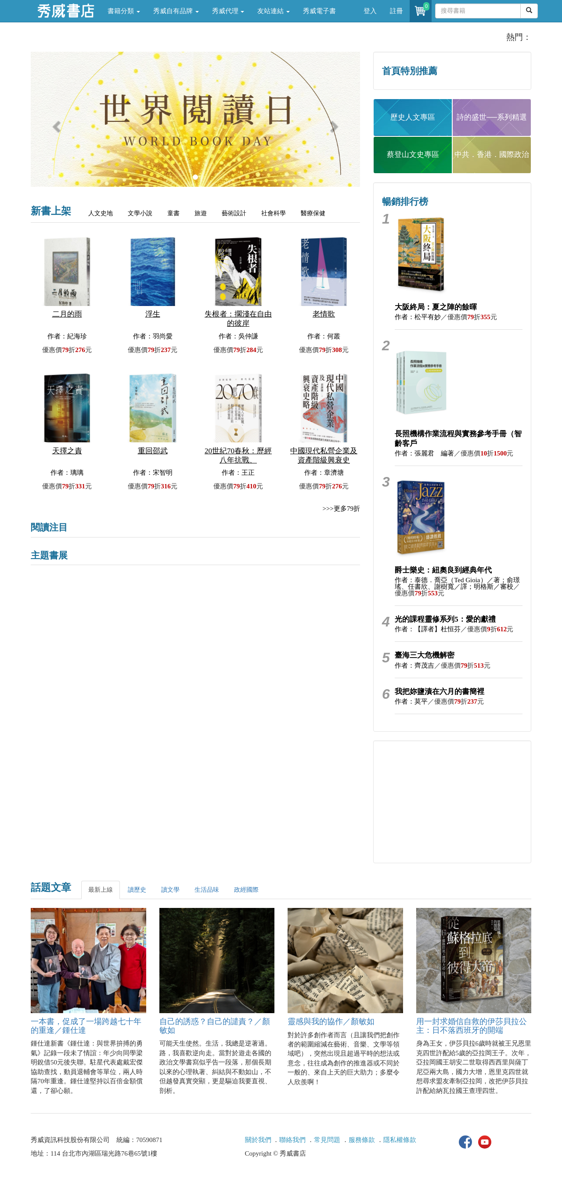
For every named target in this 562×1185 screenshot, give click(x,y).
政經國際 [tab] (246, 889)
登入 (370, 10)
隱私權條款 (399, 1139)
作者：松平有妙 (418, 316)
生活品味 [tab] (207, 889)
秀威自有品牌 (176, 10)
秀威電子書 (319, 10)
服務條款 (362, 1139)
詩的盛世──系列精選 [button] (492, 117)
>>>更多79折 (341, 508)
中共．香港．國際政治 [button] (491, 154)
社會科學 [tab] (273, 213)
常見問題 (327, 1139)
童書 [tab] (173, 213)
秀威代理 (228, 10)
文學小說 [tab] (140, 213)
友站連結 (273, 10)
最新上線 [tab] (100, 889)
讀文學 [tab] (170, 889)
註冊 (396, 10)
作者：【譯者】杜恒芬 (428, 629)
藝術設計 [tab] (234, 213)
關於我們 (258, 1139)
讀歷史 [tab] (137, 889)
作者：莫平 (411, 701)
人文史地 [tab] (100, 213)
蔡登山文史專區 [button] (413, 154)
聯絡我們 (292, 1139)
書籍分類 (124, 10)
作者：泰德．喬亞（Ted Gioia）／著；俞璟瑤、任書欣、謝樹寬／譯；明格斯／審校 (457, 583)
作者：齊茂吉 (414, 665)
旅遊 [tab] (201, 213)
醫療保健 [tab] (313, 213)
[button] (55, 124)
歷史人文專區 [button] (412, 117)
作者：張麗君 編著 (424, 453)
